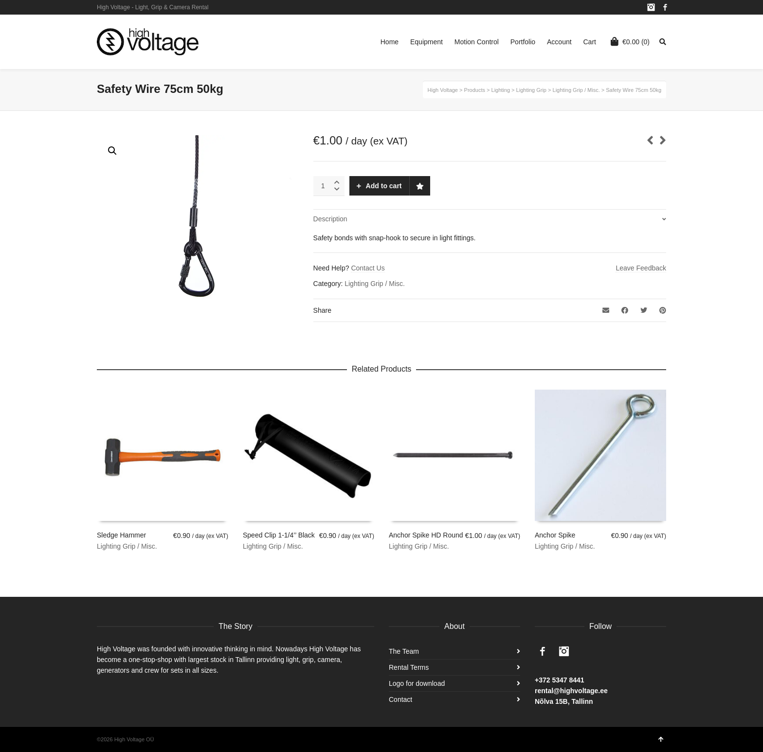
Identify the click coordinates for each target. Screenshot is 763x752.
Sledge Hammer (121, 535)
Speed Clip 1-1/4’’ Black (279, 535)
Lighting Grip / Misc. (375, 283)
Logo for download (417, 683)
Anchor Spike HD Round (426, 535)
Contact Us (367, 268)
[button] (112, 151)
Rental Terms (409, 667)
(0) (630, 41)
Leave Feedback (641, 268)
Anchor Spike (555, 535)
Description (330, 219)
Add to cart (384, 186)
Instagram (651, 7)
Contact (400, 699)
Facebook (665, 7)
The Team (404, 651)
